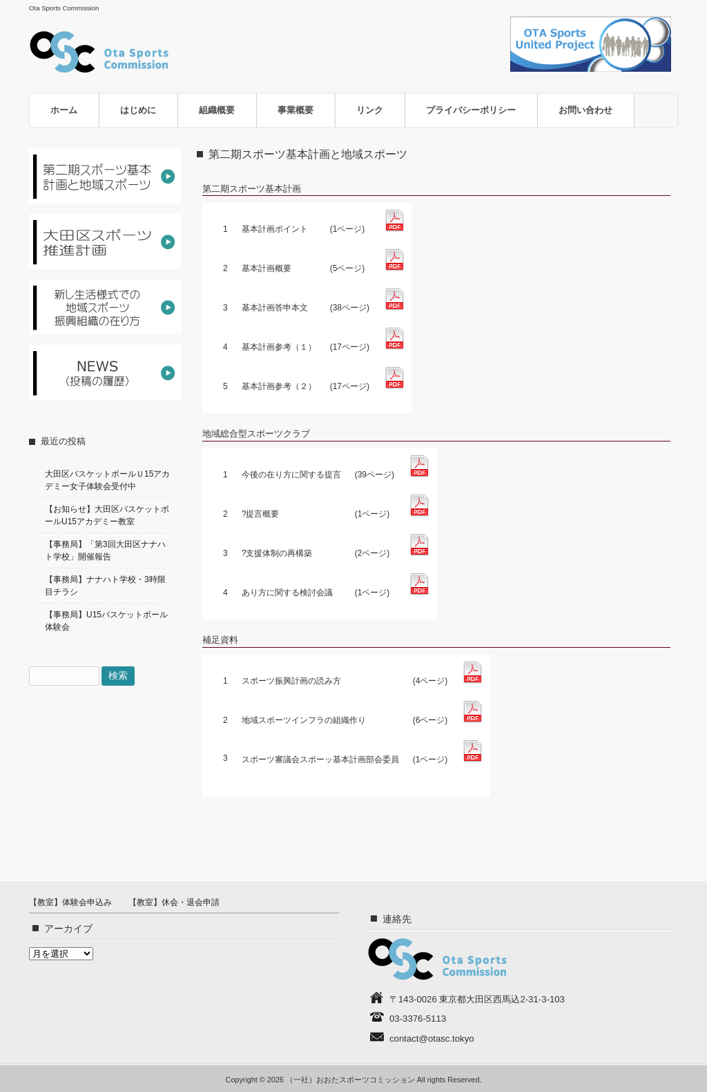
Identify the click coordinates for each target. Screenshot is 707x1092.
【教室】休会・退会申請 (174, 902)
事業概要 (295, 110)
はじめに (138, 110)
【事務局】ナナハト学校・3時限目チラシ (105, 586)
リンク (369, 110)
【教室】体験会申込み (70, 902)
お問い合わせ (585, 110)
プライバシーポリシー (471, 110)
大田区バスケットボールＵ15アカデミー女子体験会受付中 (107, 480)
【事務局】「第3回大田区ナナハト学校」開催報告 (105, 550)
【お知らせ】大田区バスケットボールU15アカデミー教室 (107, 515)
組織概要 (217, 110)
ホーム (63, 110)
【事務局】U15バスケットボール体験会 (106, 621)
